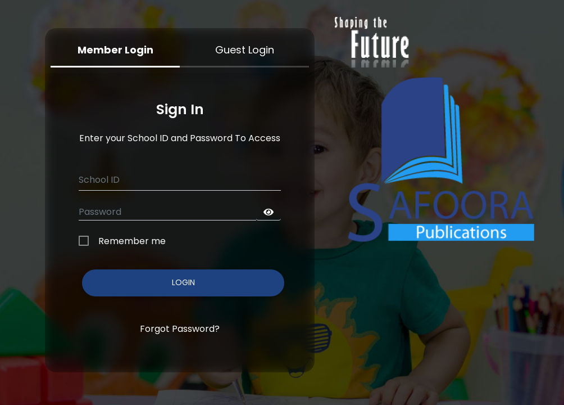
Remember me (132, 241)
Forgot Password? (180, 328)
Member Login (115, 50)
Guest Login (244, 50)
